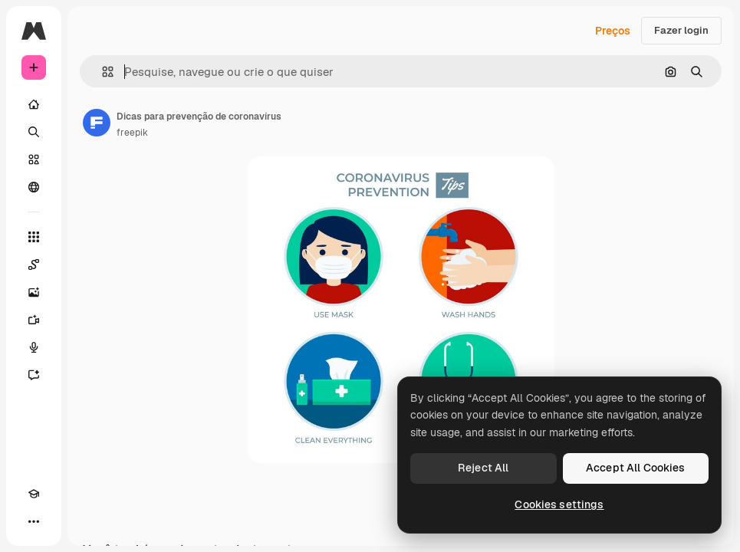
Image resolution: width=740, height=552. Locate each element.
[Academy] (33, 493)
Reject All (483, 468)
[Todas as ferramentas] (33, 237)
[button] (102, 71)
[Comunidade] (33, 187)
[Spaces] (33, 264)
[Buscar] (33, 132)
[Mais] (33, 521)
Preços (612, 31)
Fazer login (681, 30)
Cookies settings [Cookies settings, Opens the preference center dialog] (559, 504)
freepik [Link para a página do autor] (132, 133)
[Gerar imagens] (33, 292)
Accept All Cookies (636, 468)
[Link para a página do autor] (96, 122)
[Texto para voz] (33, 347)
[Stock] (33, 159)
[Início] (33, 104)
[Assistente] (33, 375)
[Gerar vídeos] (33, 319)
